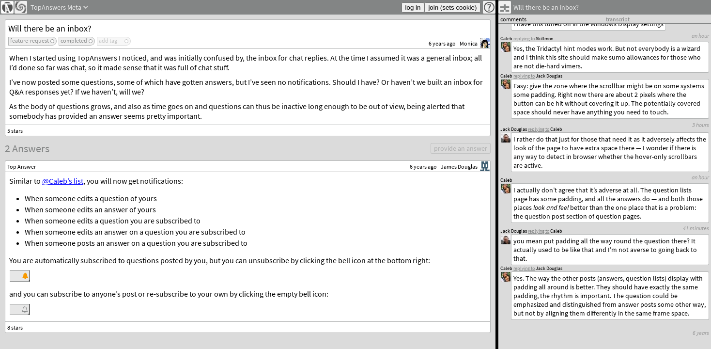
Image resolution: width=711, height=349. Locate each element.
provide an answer (460, 148)
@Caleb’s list (62, 181)
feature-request (29, 40)
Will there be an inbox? (50, 28)
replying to (524, 268)
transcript (618, 19)
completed (74, 40)
